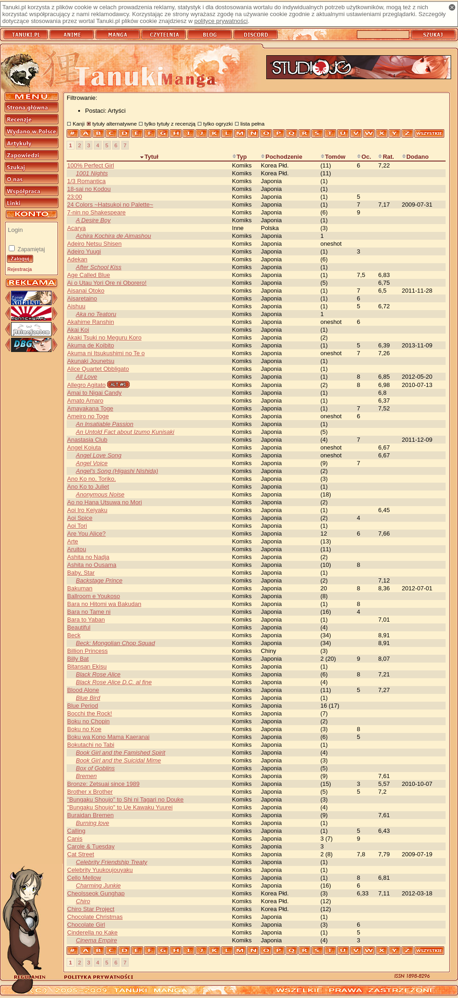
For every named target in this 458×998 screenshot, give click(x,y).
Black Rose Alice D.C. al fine (114, 682)
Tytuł (149, 156)
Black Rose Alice (98, 674)
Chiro (83, 901)
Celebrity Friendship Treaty (111, 862)
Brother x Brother (90, 791)
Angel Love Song (98, 455)
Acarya (76, 228)
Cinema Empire (96, 940)
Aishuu (76, 306)
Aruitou (76, 549)
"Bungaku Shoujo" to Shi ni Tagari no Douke (125, 799)
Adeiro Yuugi (84, 251)
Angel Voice (92, 463)
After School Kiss (98, 267)
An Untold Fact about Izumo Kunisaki (125, 431)
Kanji (79, 124)
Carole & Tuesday (90, 846)
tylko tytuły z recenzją (169, 124)
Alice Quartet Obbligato (98, 368)
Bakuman (79, 588)
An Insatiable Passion (104, 424)
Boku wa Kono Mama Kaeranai (108, 736)
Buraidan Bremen (90, 815)
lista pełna (252, 124)
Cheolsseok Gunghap (96, 893)
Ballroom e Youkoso (93, 596)
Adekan (77, 259)
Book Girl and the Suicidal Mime (118, 760)
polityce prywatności (220, 20)
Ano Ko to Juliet (88, 486)
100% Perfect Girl (90, 165)
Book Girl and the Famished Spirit (120, 752)
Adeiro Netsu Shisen (94, 243)
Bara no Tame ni (88, 611)
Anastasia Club (87, 439)
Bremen (86, 776)
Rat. (386, 156)
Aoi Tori (77, 525)
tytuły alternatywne (114, 124)
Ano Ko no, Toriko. (91, 478)
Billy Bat (78, 658)
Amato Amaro (85, 400)
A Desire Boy (93, 220)
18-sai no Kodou (89, 188)
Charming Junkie (98, 885)
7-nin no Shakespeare (96, 212)
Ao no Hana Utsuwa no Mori (104, 502)
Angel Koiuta (84, 447)
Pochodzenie (281, 156)
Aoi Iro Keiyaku (87, 510)
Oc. (364, 156)
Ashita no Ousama (91, 564)
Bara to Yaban (86, 619)
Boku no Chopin (88, 721)
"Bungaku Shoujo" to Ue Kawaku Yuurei (119, 807)
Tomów (333, 156)
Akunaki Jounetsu (90, 361)
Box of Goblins (95, 768)
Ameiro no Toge (88, 416)
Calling (76, 830)
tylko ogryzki (218, 124)
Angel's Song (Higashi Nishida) (117, 470)
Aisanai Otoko (85, 290)
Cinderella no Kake (92, 932)
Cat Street (80, 854)
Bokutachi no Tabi (90, 744)
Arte (72, 541)
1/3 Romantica (86, 181)
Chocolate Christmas (95, 916)
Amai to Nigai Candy (94, 392)
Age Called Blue (88, 274)
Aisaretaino (82, 298)
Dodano (415, 156)
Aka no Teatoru (96, 314)
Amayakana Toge (90, 408)
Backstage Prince (99, 580)
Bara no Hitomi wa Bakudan (104, 603)
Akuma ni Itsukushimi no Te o (106, 353)
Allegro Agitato (86, 384)
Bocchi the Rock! (89, 713)
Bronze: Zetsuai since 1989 (103, 783)
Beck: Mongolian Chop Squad (115, 643)
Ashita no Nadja (88, 557)
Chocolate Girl (86, 924)
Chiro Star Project (90, 909)
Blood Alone (83, 689)
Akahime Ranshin (90, 321)
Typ (239, 156)
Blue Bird (88, 697)
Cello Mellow (84, 877)
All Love (86, 376)
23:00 (74, 196)
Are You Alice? (86, 533)
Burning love (92, 822)
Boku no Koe (84, 729)
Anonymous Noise (100, 494)
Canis (74, 838)
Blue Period (82, 705)
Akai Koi (78, 329)
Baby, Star (81, 572)
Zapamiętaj (30, 249)
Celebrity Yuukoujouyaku (100, 869)
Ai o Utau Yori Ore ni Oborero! (107, 282)
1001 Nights (92, 173)
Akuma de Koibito (90, 345)
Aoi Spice (79, 517)
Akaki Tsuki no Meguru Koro (104, 337)
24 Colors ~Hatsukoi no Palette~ (110, 204)
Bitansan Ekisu (87, 666)
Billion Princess (87, 650)
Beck (73, 635)
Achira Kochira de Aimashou (113, 235)
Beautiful (79, 627)
